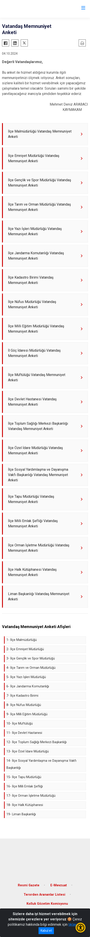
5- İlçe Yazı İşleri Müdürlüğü (26, 677)
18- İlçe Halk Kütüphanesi (24, 805)
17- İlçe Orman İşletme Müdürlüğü (30, 796)
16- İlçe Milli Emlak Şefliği (24, 786)
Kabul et (46, 930)
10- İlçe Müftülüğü (19, 723)
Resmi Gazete (28, 885)
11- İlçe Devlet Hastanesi (24, 733)
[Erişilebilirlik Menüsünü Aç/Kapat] (81, 928)
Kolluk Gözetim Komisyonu (47, 904)
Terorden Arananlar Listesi (44, 895)
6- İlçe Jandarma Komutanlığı (27, 686)
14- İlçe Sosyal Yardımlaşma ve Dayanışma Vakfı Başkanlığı (41, 764)
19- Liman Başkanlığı (21, 814)
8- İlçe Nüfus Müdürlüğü (23, 705)
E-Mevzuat (58, 885)
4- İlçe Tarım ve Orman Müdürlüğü (30, 668)
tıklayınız (75, 924)
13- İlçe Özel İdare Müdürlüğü (27, 751)
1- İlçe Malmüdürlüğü (21, 640)
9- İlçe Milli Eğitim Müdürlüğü (26, 714)
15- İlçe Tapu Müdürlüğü (23, 777)
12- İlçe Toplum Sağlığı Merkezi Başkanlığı (36, 742)
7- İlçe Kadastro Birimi (22, 696)
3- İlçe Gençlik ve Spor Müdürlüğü (30, 658)
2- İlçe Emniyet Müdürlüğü (25, 649)
